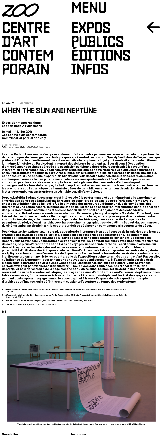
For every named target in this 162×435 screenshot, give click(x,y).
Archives (26, 103)
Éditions (101, 57)
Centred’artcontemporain (27, 49)
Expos (90, 29)
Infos (90, 70)
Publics (97, 43)
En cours (8, 103)
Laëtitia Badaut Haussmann (22, 126)
